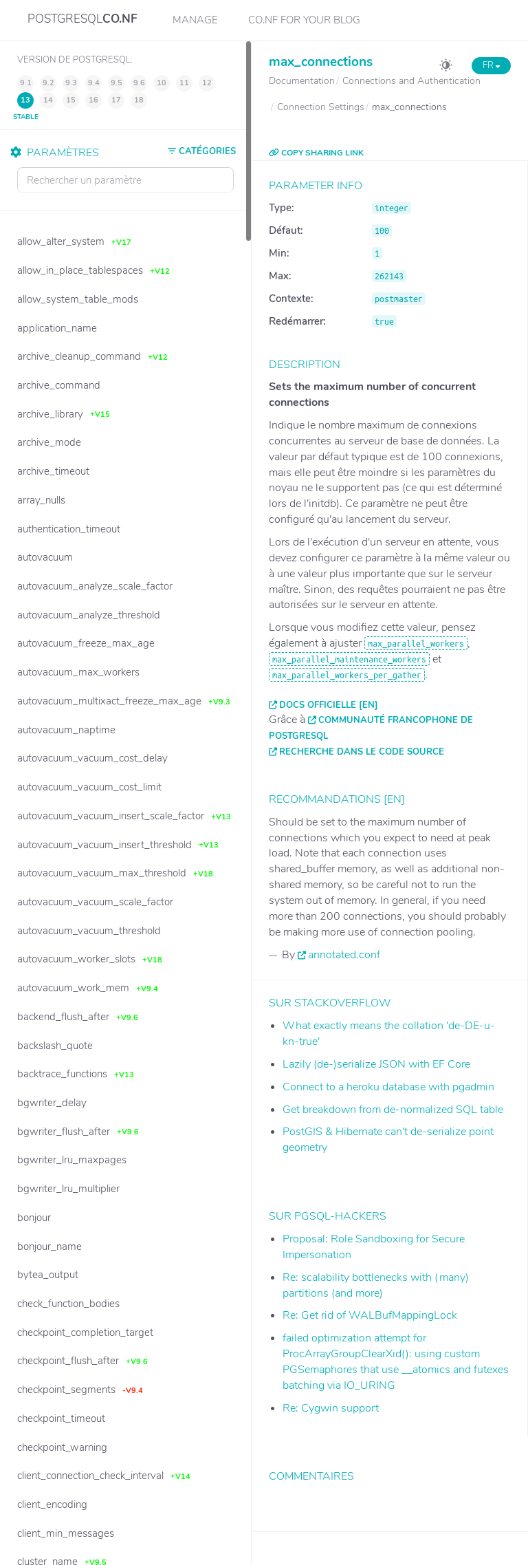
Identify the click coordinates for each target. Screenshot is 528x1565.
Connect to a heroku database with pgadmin (388, 1086)
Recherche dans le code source (361, 752)
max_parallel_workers (416, 643)
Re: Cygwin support (331, 1408)
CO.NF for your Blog (304, 20)
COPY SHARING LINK (316, 152)
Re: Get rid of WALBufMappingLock (370, 1315)
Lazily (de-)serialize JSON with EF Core (376, 1064)
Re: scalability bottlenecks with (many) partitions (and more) (376, 1285)
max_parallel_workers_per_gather (346, 675)
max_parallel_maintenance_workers (349, 659)
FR (491, 65)
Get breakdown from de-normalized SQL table (393, 1109)
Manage (195, 20)
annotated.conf (344, 954)
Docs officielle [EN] (328, 705)
